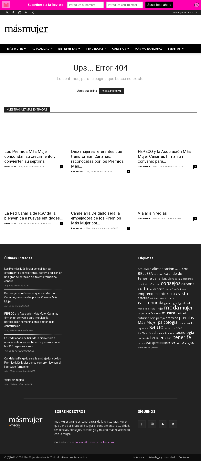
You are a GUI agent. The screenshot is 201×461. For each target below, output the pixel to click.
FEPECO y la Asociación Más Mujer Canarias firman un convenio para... (164, 156)
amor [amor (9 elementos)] (178, 269)
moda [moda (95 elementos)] (171, 307)
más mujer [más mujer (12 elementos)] (154, 313)
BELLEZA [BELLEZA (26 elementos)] (145, 273)
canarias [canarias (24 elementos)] (160, 278)
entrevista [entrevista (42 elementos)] (177, 293)
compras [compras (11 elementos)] (188, 278)
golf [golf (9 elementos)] (175, 303)
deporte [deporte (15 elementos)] (158, 289)
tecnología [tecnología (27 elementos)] (184, 332)
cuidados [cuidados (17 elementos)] (187, 284)
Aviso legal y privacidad (162, 457)
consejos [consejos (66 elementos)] (171, 283)
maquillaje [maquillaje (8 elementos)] (143, 308)
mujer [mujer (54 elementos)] (186, 308)
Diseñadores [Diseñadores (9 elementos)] (179, 289)
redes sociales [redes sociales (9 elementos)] (186, 322)
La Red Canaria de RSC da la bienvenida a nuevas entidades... (33, 216)
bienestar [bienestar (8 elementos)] (159, 274)
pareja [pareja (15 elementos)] (160, 318)
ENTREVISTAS (69, 48)
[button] (7, 12)
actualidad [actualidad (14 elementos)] (144, 269)
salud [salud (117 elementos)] (156, 327)
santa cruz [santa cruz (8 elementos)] (170, 328)
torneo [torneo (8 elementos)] (141, 343)
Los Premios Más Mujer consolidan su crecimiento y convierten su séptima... (30, 156)
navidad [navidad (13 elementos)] (181, 313)
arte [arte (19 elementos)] (185, 269)
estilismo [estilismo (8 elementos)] (154, 298)
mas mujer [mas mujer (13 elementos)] (156, 308)
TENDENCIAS (96, 48)
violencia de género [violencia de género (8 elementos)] (148, 347)
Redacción (10, 166)
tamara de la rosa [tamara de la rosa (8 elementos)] (165, 333)
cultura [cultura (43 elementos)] (145, 288)
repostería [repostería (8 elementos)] (143, 328)
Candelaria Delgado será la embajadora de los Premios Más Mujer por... (96, 218)
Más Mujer (16, 48)
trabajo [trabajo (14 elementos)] (151, 343)
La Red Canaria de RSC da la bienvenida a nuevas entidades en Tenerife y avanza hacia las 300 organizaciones (32, 342)
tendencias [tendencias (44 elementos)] (161, 337)
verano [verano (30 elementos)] (177, 342)
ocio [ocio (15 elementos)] (152, 318)
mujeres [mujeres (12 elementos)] (143, 313)
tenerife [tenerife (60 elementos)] (182, 337)
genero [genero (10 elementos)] (168, 303)
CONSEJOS (120, 48)
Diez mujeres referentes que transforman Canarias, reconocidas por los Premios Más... (97, 159)
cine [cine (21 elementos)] (171, 278)
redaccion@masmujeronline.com (93, 442)
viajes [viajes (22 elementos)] (189, 342)
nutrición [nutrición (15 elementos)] (143, 318)
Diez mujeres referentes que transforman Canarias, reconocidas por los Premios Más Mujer (30, 297)
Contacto (184, 457)
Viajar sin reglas (152, 213)
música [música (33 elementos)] (168, 313)
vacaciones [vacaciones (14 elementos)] (163, 343)
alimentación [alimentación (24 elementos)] (163, 268)
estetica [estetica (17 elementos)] (143, 298)
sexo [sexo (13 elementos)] (179, 328)
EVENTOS (176, 48)
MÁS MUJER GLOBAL (148, 48)
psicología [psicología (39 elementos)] (168, 322)
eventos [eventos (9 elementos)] (164, 298)
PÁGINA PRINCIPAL (111, 91)
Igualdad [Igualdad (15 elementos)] (184, 303)
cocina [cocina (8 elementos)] (178, 279)
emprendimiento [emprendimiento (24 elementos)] (152, 293)
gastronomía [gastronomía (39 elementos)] (150, 302)
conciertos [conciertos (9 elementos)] (144, 284)
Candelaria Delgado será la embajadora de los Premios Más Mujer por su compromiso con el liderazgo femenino (32, 362)
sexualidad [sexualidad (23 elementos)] (147, 332)
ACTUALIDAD (42, 48)
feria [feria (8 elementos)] (171, 298)
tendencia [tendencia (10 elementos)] (143, 338)
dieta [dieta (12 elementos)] (168, 289)
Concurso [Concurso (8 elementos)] (155, 284)
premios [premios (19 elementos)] (171, 318)
